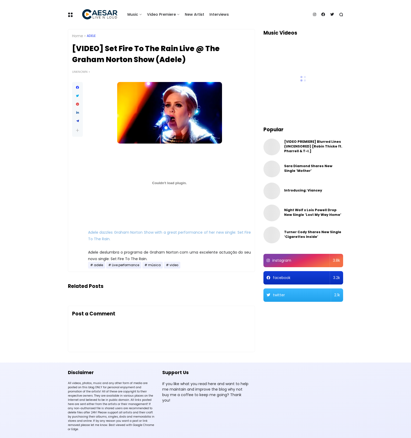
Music (132, 14)
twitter (306, 295)
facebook (306, 277)
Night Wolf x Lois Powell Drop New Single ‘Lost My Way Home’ (312, 212)
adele (91, 36)
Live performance (125, 265)
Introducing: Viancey (303, 190)
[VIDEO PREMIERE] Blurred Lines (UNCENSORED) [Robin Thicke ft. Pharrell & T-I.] (313, 146)
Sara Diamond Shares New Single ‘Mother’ (308, 168)
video (174, 265)
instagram (306, 260)
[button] (77, 130)
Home (77, 36)
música (154, 265)
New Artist (194, 14)
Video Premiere (161, 14)
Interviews (219, 14)
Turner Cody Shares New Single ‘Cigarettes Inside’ (312, 234)
